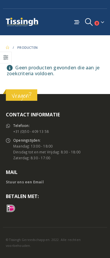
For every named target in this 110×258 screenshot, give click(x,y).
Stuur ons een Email (25, 182)
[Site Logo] (22, 22)
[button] (89, 22)
